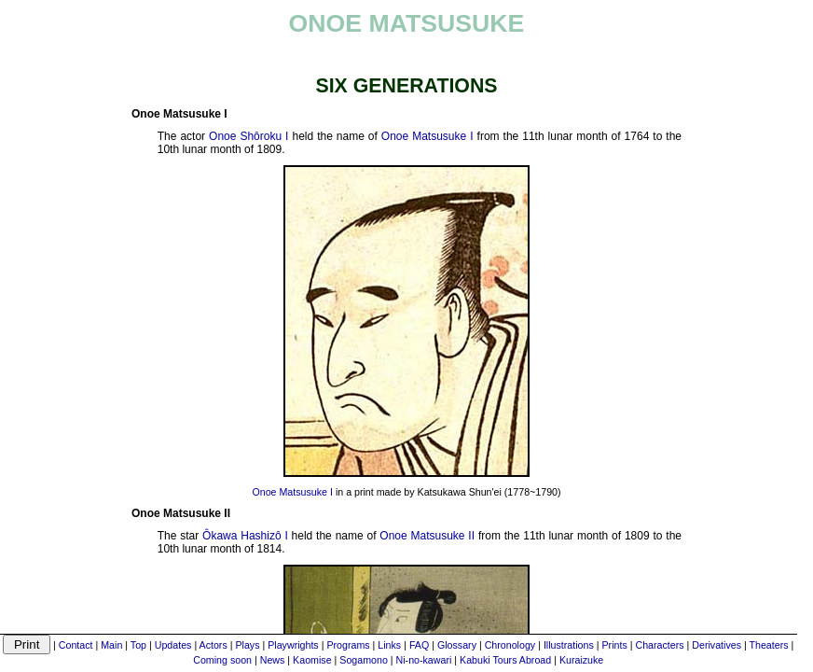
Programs (347, 645)
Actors (213, 645)
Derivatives (716, 645)
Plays (247, 645)
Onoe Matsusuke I (427, 136)
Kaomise (312, 659)
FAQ (419, 645)
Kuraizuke (581, 659)
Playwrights (293, 645)
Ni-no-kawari (424, 659)
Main (111, 645)
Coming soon (222, 659)
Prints (614, 645)
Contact (76, 645)
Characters (659, 645)
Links (389, 645)
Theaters (768, 645)
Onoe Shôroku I (248, 136)
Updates (173, 645)
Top (138, 645)
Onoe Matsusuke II (427, 535)
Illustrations (569, 645)
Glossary (456, 645)
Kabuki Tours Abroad (505, 659)
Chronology (510, 645)
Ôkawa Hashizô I (245, 535)
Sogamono (363, 659)
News (272, 659)
